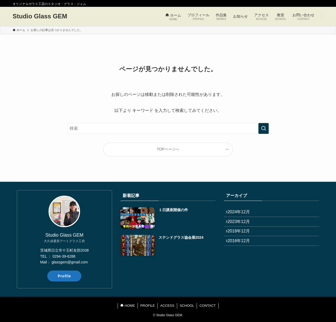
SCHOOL (187, 306)
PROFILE (147, 306)
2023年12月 (241, 225)
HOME (127, 306)
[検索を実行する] (263, 128)
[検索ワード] (168, 128)
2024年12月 (241, 213)
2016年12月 (241, 250)
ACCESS (167, 306)
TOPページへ (168, 149)
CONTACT (208, 306)
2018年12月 (241, 238)
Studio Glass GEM (40, 16)
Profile (64, 276)
